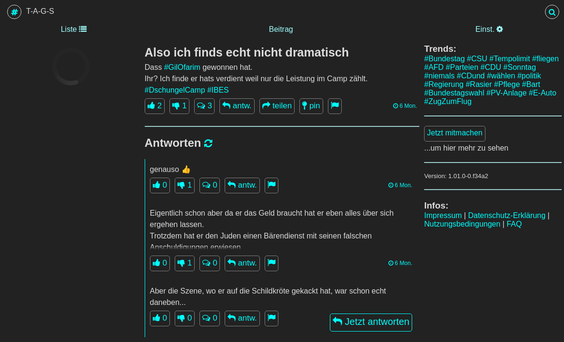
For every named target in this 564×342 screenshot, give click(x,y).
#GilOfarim (182, 67)
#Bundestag (444, 59)
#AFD (434, 67)
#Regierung (444, 84)
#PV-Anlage (506, 93)
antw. (236, 105)
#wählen (501, 76)
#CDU (491, 67)
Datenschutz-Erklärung (506, 215)
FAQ (514, 224)
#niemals (439, 76)
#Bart (531, 84)
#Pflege (507, 84)
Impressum (443, 215)
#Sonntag (520, 67)
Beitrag (281, 29)
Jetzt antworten (371, 321)
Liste (74, 29)
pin (311, 105)
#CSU (477, 59)
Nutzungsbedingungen (462, 224)
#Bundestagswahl (454, 93)
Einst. (489, 29)
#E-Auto (542, 93)
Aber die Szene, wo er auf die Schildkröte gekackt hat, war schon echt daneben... (268, 296)
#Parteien (462, 67)
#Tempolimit (509, 59)
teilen (277, 105)
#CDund (471, 76)
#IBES (217, 90)
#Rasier (478, 84)
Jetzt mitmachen (454, 133)
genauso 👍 (170, 169)
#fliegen (545, 59)
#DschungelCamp (175, 90)
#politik (529, 76)
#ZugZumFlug (448, 101)
